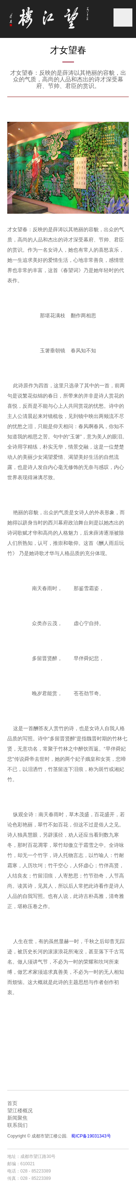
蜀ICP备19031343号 (91, 1136)
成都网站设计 (108, 1156)
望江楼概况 (20, 1110)
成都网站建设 (81, 1156)
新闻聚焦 (17, 1118)
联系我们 (17, 1125)
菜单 (123, 17)
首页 (12, 1103)
